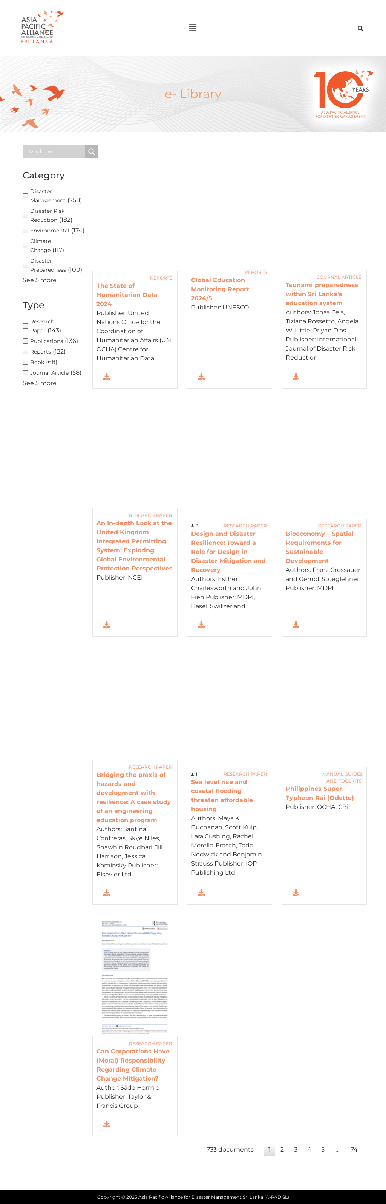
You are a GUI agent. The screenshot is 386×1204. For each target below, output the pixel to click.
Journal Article (339, 277)
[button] (193, 28)
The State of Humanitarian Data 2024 (127, 295)
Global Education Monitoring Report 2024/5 (220, 289)
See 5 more (40, 280)
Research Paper (150, 515)
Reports (161, 278)
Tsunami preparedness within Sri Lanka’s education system (322, 293)
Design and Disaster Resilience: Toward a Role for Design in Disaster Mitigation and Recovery (228, 552)
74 (354, 1149)
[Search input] (55, 151)
